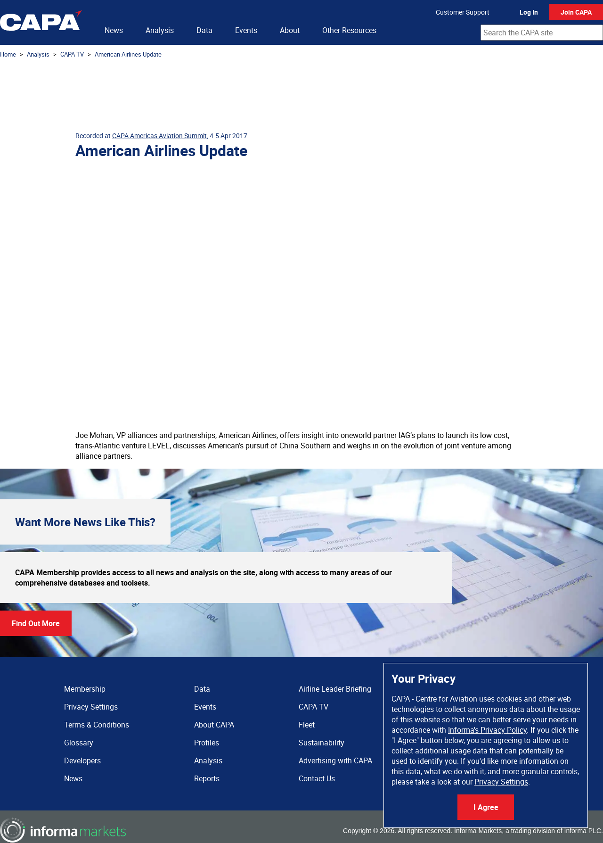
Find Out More (36, 623)
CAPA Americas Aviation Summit (159, 135)
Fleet (307, 724)
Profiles (206, 742)
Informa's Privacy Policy (487, 730)
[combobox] (542, 33)
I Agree (485, 807)
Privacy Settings (501, 782)
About (290, 30)
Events (246, 30)
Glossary (78, 742)
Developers (82, 760)
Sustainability (321, 742)
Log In (529, 12)
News (114, 30)
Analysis (160, 30)
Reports (207, 778)
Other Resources (349, 30)
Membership (85, 689)
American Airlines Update (128, 54)
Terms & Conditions (96, 724)
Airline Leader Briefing (335, 689)
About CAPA (214, 724)
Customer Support (462, 12)
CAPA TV (72, 54)
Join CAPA (576, 12)
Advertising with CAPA (335, 760)
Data (204, 30)
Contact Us (317, 778)
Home (8, 54)
